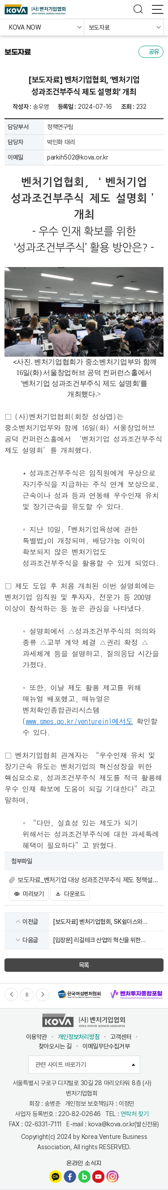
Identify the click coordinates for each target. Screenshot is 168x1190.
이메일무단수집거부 (105, 1046)
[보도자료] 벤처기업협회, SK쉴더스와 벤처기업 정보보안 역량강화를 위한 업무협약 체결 (105, 922)
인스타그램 (112, 1176)
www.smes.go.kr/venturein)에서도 (79, 721)
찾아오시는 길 (55, 1046)
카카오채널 (55, 1176)
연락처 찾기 (134, 1113)
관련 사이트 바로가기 (87, 1064)
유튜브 (98, 1176)
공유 (154, 51)
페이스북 (70, 1176)
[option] (79, 994)
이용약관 (36, 1036)
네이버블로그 (84, 1176)
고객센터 (120, 1036)
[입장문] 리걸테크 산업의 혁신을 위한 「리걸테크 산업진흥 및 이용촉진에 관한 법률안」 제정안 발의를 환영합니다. (98, 940)
